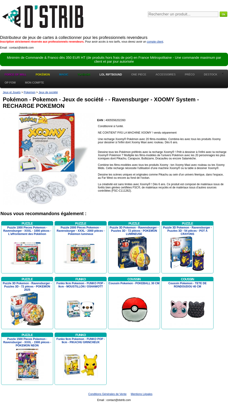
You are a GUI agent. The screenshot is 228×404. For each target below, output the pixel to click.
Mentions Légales (141, 394)
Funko (81, 279)
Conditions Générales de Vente (107, 394)
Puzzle (27, 223)
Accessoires (165, 74)
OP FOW (10, 82)
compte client (155, 41)
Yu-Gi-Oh (84, 74)
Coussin (134, 279)
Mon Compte (34, 82)
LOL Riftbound (110, 74)
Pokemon (29, 92)
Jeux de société (48, 92)
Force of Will (15, 74)
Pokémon (43, 74)
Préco (190, 74)
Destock (210, 74)
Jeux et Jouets (11, 92)
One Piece (138, 74)
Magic (63, 74)
